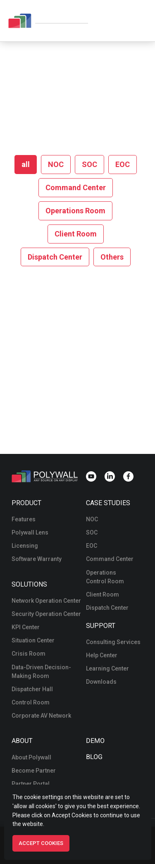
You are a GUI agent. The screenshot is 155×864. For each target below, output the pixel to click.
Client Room (76, 233)
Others (112, 257)
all (25, 164)
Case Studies (108, 503)
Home (51, 87)
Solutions (29, 584)
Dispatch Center (55, 257)
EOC (122, 164)
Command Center (75, 187)
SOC (89, 164)
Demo (95, 741)
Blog (94, 757)
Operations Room (75, 210)
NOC (56, 164)
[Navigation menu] (141, 21)
